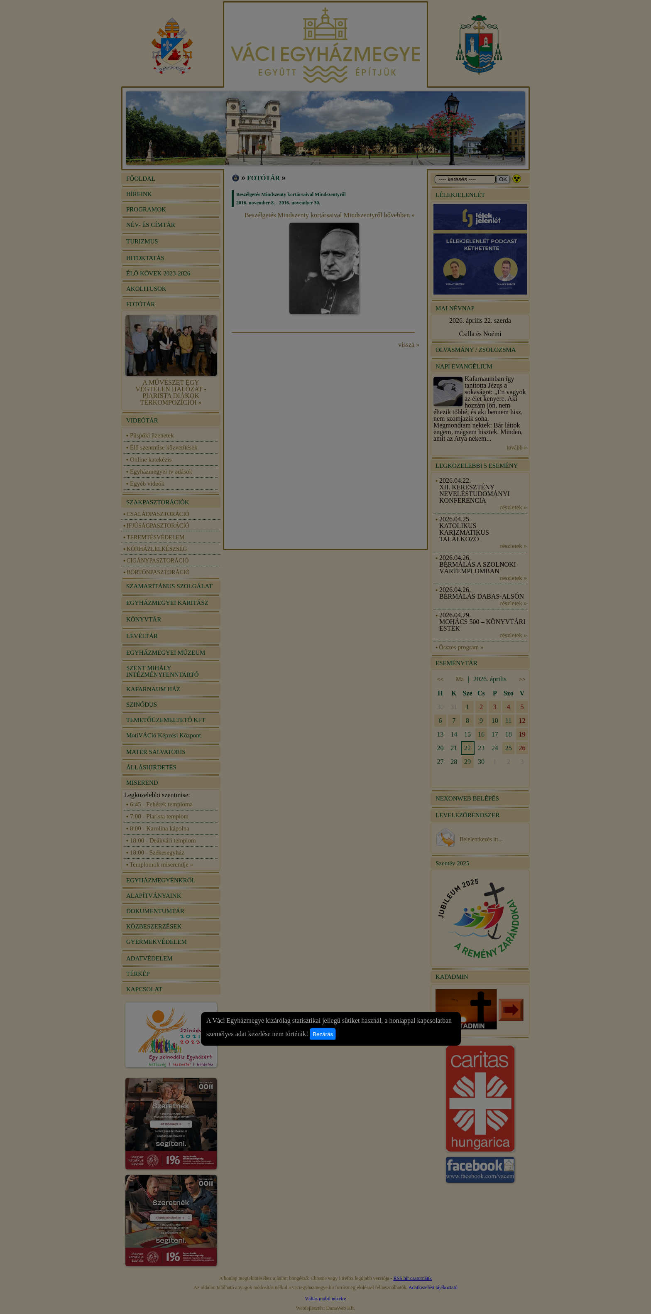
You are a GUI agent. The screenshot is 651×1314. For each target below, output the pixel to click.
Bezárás (323, 1034)
